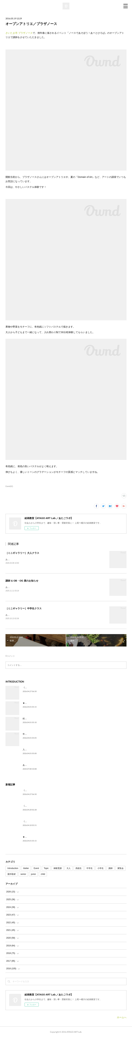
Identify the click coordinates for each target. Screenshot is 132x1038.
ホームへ (121, 1018)
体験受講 (57, 869)
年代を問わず (29, 735)
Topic (46, 869)
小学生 (100, 869)
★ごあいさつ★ (30, 704)
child (43, 875)
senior (23, 875)
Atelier (26, 869)
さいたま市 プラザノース (19, 33)
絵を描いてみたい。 (32, 719)
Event (36, 869)
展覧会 (120, 869)
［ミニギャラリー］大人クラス (22, 553)
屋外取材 (11, 875)
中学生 (89, 869)
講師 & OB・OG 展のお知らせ (22, 580)
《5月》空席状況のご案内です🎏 (38, 688)
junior (33, 875)
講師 (110, 869)
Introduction (12, 869)
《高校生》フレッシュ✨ (34, 806)
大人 (69, 869)
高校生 (78, 869)
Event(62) (9, 486)
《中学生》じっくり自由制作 (36, 822)
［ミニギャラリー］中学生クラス (24, 609)
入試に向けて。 (30, 750)
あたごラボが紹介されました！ (37, 766)
